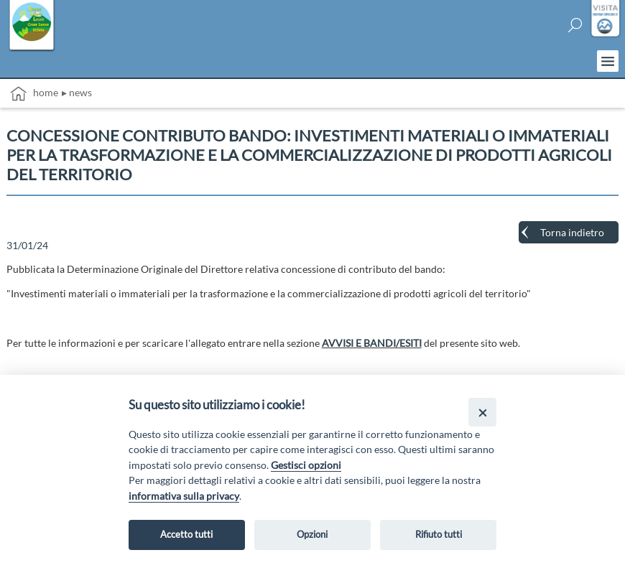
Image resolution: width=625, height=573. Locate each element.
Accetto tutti (186, 534)
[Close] (482, 412)
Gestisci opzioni (306, 465)
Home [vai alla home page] (34, 93)
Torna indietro (572, 232)
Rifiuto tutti (438, 534)
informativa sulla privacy (184, 496)
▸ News (77, 92)
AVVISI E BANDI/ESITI (372, 343)
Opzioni (312, 534)
